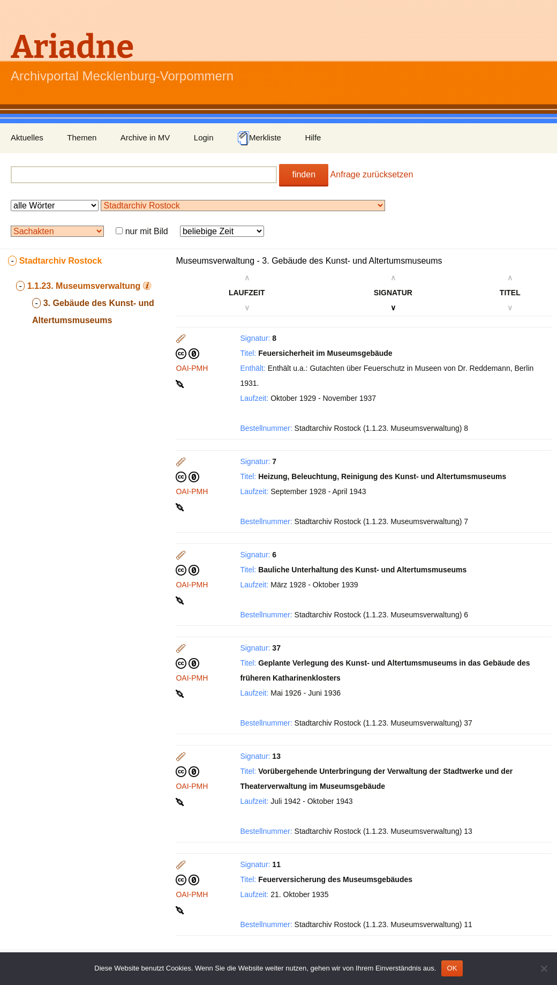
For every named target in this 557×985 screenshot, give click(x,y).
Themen (81, 137)
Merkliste (259, 138)
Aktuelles (27, 137)
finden (303, 174)
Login (204, 137)
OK (452, 968)
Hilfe (313, 137)
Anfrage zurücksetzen (371, 174)
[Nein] (543, 968)
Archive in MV (145, 137)
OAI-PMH (192, 368)
